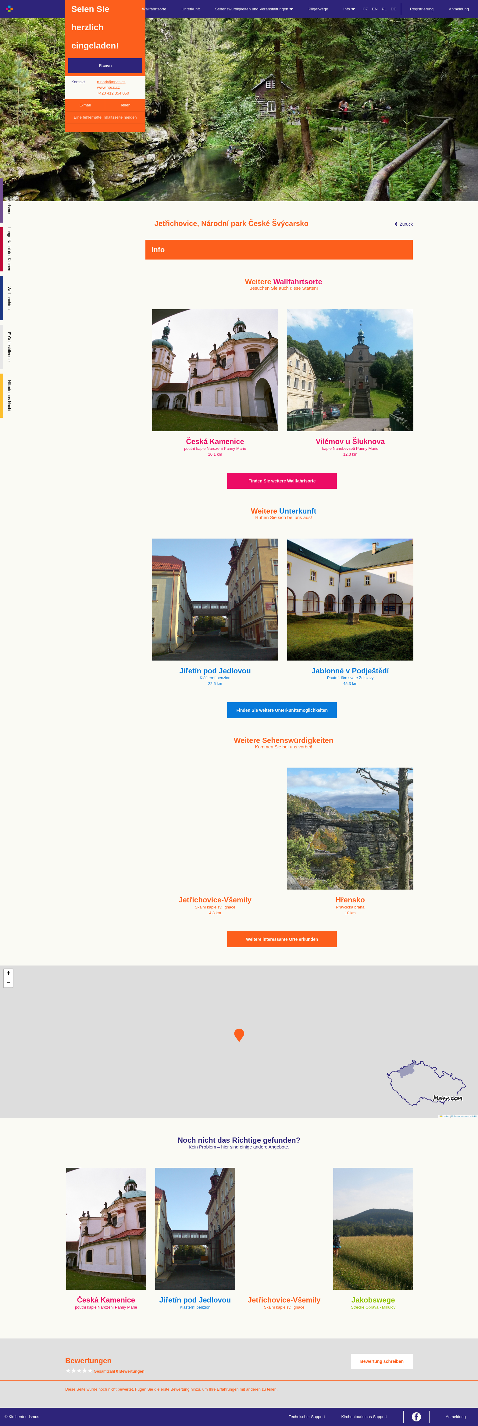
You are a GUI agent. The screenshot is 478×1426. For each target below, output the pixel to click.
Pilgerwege (318, 9)
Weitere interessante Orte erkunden (282, 939)
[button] (239, 1035)
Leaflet (444, 1116)
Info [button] (349, 9)
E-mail (85, 105)
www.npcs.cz (108, 87)
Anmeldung (459, 9)
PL (384, 9)
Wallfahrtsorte (154, 9)
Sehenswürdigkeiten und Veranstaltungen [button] (254, 9)
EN (375, 9)
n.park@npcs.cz (111, 82)
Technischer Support (307, 1416)
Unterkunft (190, 9)
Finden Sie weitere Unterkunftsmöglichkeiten (282, 710)
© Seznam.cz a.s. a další (463, 1116)
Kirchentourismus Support (364, 1416)
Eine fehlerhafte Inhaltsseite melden (105, 117)
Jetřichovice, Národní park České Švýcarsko (232, 224)
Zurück (403, 224)
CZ (365, 9)
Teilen (125, 105)
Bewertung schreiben (382, 1361)
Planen (105, 65)
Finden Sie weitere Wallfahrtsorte (282, 480)
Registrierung (421, 9)
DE (393, 9)
